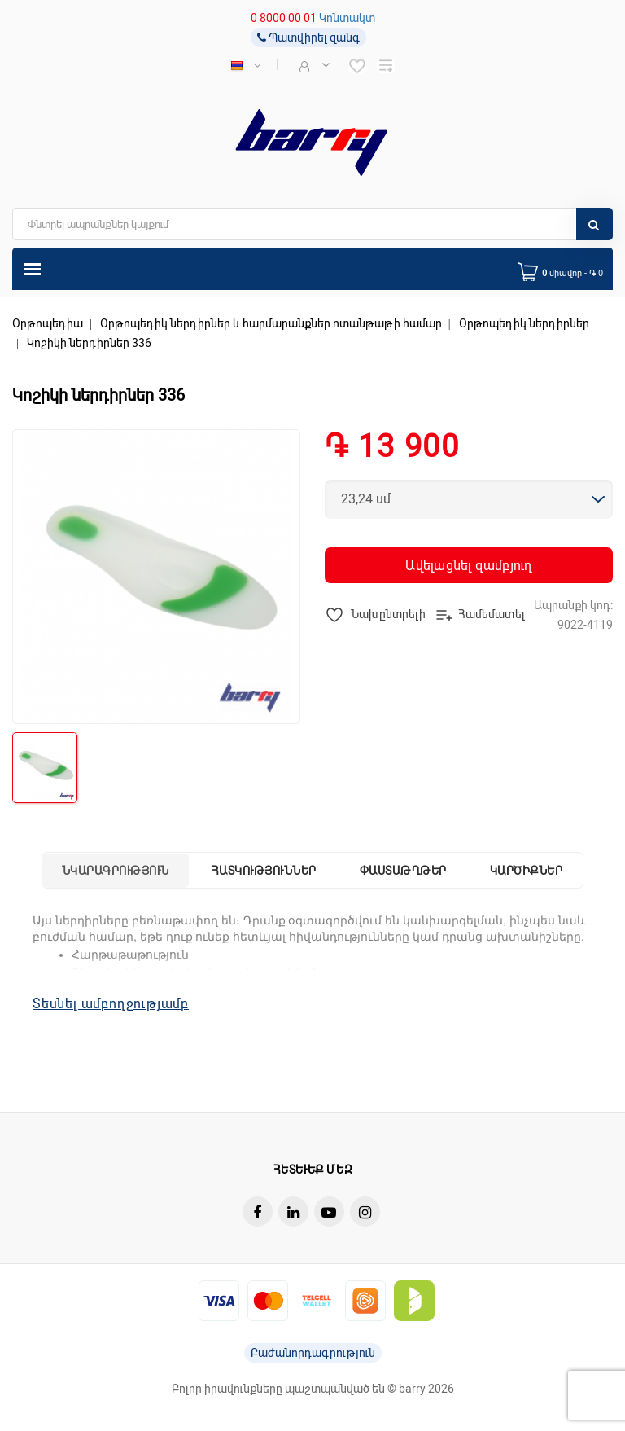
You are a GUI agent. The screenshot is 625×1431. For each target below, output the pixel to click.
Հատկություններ (264, 870)
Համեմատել (480, 615)
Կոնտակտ (347, 17)
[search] (312, 224)
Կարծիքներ (526, 870)
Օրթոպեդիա (47, 323)
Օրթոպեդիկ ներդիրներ (524, 323)
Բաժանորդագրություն (313, 1352)
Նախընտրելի (375, 615)
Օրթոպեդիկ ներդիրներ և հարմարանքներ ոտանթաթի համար (271, 323)
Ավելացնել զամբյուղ (468, 565)
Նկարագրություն (115, 870)
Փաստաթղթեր (403, 870)
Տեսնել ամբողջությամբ (111, 1004)
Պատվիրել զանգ (308, 37)
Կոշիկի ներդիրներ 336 (89, 342)
